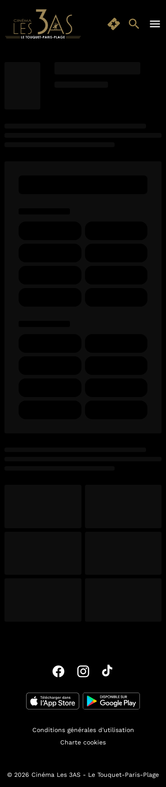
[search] (134, 24)
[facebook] (58, 671)
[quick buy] (114, 24)
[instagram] (83, 671)
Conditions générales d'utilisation (83, 729)
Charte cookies (83, 742)
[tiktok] (108, 671)
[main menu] (155, 24)
